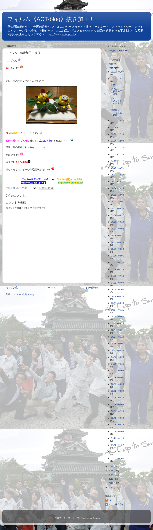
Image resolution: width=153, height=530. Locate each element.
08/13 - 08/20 (117, 242)
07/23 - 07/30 (117, 262)
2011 (111, 487)
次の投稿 (12, 288)
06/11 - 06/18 (117, 303)
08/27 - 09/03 (117, 229)
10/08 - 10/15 (117, 188)
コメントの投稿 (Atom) (22, 294)
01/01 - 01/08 (117, 458)
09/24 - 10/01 (117, 202)
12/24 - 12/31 (117, 78)
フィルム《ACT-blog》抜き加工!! (49, 19)
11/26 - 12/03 (117, 141)
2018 (111, 64)
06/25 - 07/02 (117, 289)
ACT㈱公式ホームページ (117, 50)
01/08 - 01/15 (117, 451)
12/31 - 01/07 (117, 72)
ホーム (51, 288)
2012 (111, 483)
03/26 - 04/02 (117, 377)
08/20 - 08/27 (117, 235)
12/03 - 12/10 (117, 134)
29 (109, 500)
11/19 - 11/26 (117, 147)
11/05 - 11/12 (117, 161)
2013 (111, 479)
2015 (111, 470)
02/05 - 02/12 (117, 424)
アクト (114, 85)
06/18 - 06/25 (117, 296)
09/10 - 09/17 (117, 215)
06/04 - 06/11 (117, 310)
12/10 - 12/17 (117, 127)
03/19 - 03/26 (117, 384)
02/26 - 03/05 (117, 404)
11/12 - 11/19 (117, 154)
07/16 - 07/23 (117, 269)
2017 (111, 68)
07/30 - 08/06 (117, 256)
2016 (111, 466)
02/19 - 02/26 (117, 411)
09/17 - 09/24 (117, 208)
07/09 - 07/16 (117, 276)
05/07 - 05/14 (117, 337)
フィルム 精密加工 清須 (117, 91)
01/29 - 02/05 (117, 431)
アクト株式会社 (116, 504)
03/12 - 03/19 (117, 391)
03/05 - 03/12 (117, 397)
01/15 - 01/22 (117, 445)
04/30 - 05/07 (117, 343)
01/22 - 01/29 (117, 438)
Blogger (96, 518)
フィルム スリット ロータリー (117, 102)
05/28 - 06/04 (117, 316)
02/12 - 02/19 (117, 418)
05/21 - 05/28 (117, 323)
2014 (111, 475)
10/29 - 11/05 (117, 168)
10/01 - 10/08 (117, 195)
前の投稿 (92, 288)
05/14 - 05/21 (117, 330)
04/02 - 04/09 (117, 370)
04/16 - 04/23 (117, 357)
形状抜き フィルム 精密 (117, 113)
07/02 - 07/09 (117, 283)
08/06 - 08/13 (117, 249)
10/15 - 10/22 (117, 181)
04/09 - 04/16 (117, 364)
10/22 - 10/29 (117, 174)
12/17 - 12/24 (117, 120)
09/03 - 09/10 (117, 222)
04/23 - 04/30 (117, 350)
